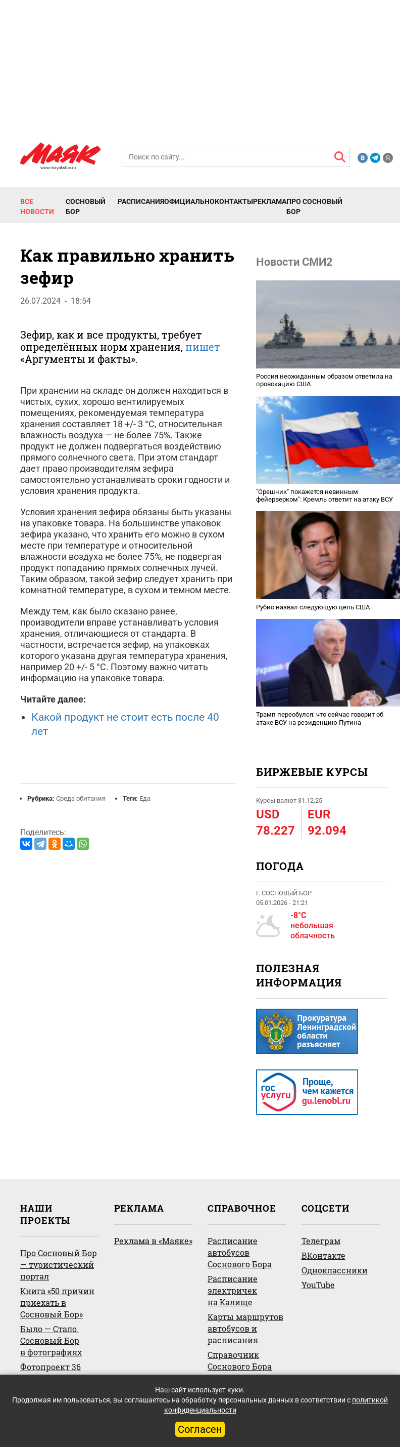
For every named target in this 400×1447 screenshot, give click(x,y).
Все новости (37, 206)
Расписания (141, 201)
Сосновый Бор (86, 206)
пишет (202, 346)
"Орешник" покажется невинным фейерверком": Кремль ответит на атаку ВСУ (324, 496)
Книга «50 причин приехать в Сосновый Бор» (57, 1302)
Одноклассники (335, 1270)
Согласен (200, 1429)
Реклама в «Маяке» (153, 1240)
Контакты (234, 201)
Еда (145, 798)
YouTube (318, 1284)
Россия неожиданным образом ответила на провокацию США (324, 380)
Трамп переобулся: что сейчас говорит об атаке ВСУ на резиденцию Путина (319, 718)
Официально (189, 201)
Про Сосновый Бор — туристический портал (58, 1264)
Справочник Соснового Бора (240, 1360)
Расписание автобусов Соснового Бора (240, 1252)
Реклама (269, 201)
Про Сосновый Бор (314, 206)
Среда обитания (81, 798)
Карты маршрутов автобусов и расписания (245, 1328)
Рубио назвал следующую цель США (313, 607)
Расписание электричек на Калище (233, 1290)
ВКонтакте (323, 1255)
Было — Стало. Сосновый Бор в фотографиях (51, 1340)
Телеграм (321, 1240)
